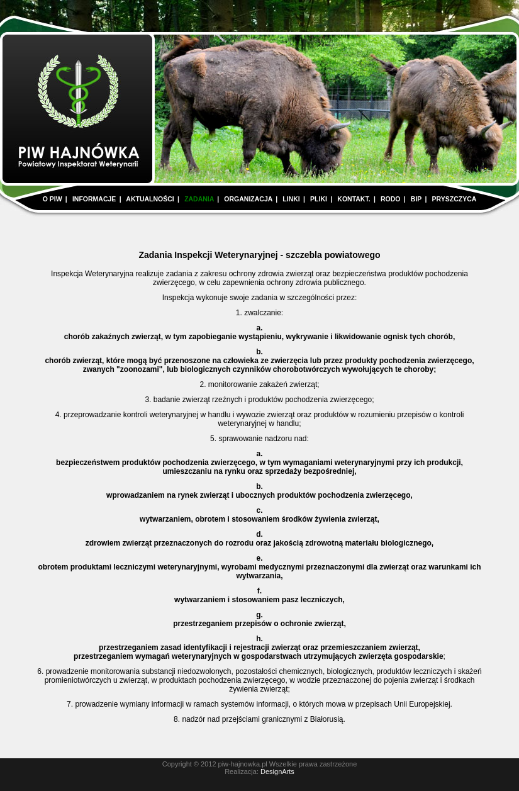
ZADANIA (199, 199)
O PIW (52, 199)
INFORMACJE (94, 199)
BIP (416, 199)
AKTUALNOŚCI (150, 199)
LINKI (290, 199)
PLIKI (318, 199)
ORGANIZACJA (248, 199)
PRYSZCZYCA (454, 199)
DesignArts (277, 771)
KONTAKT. (353, 199)
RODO (391, 199)
